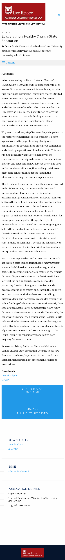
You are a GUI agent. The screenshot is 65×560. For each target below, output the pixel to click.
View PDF (7, 380)
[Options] (3, 62)
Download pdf (9, 375)
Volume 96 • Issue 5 (18, 471)
